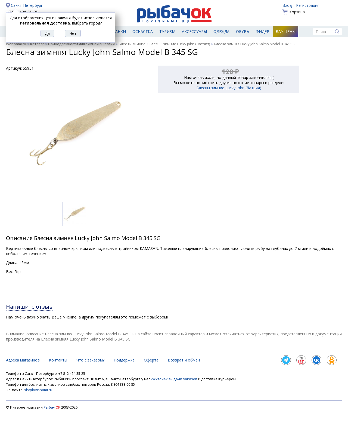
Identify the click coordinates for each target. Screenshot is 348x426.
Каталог (37, 43)
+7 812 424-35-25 (22, 11)
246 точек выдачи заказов (174, 378)
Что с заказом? (90, 360)
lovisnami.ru (16, 43)
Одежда (221, 31)
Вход (287, 5)
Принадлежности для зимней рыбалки (81, 43)
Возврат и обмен (184, 360)
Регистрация (307, 5)
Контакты (58, 360)
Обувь (242, 31)
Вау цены (286, 31)
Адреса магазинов (23, 360)
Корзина (297, 11)
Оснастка (142, 31)
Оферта (151, 360)
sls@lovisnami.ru (38, 389)
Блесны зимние (132, 43)
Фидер (262, 31)
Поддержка (124, 360)
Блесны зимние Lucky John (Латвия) (180, 43)
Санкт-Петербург (27, 5)
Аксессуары (194, 31)
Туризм (167, 31)
